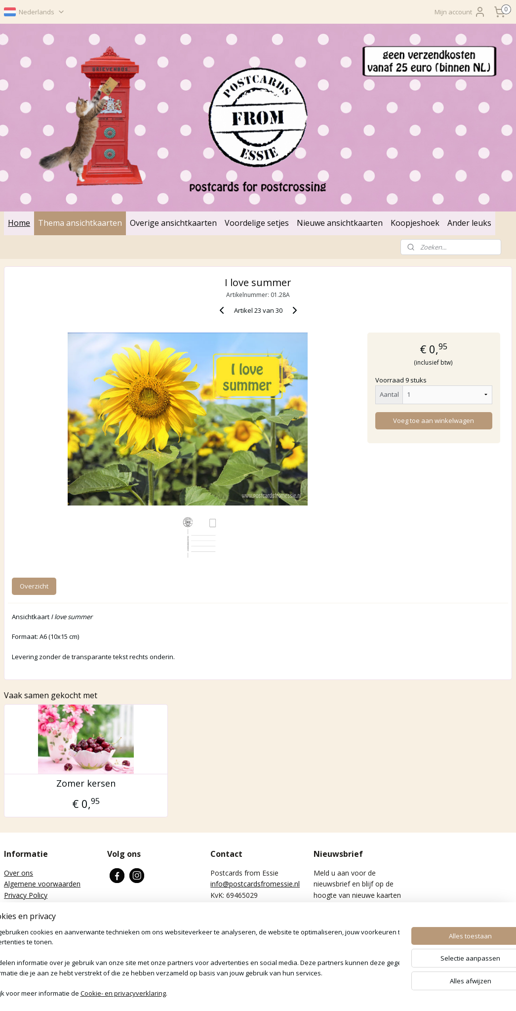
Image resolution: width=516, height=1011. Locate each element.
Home (19, 222)
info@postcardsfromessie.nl (255, 883)
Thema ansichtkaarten (80, 222)
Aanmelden (338, 928)
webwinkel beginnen (288, 993)
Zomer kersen (86, 783)
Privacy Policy (25, 895)
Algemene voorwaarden (42, 883)
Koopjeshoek (415, 222)
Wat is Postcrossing (35, 917)
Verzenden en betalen (38, 928)
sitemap (229, 993)
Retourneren (24, 906)
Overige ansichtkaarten (173, 222)
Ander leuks (469, 222)
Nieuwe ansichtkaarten (340, 222)
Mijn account (460, 12)
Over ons (18, 873)
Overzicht (34, 586)
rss (250, 993)
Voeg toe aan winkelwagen (433, 420)
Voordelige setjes (257, 222)
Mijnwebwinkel (375, 993)
